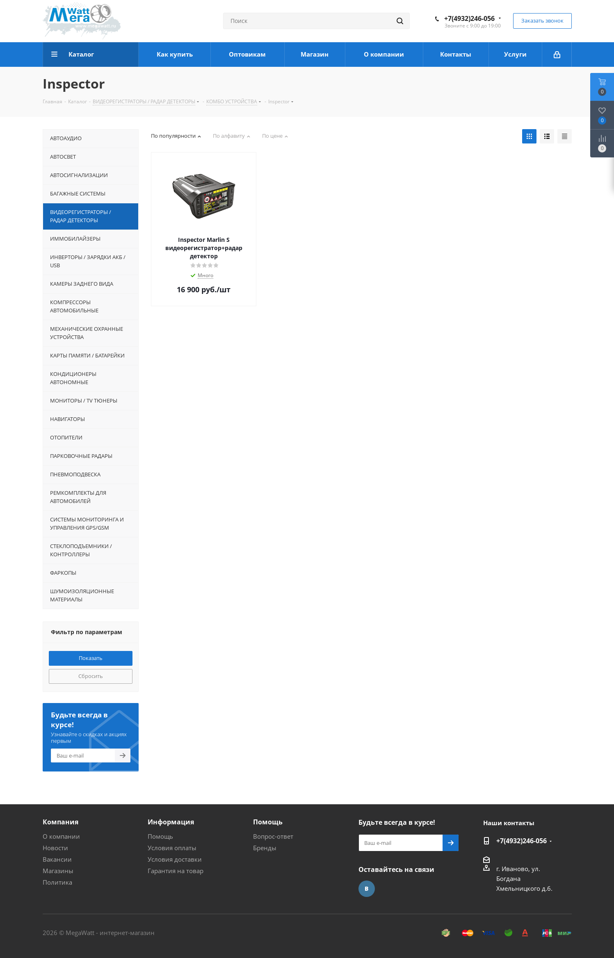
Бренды (264, 848)
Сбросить (90, 676)
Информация (171, 821)
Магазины (58, 871)
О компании (61, 836)
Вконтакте (366, 889)
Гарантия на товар (175, 871)
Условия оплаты (172, 848)
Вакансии (57, 859)
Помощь (160, 836)
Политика (57, 882)
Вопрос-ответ (273, 836)
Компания (60, 821)
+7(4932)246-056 (469, 18)
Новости (55, 848)
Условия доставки (175, 859)
